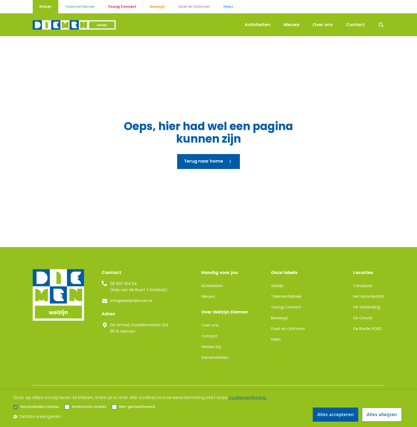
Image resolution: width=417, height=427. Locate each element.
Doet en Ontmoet (288, 328)
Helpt (276, 339)
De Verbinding (366, 307)
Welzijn (277, 285)
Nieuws (291, 25)
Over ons (322, 25)
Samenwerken (214, 357)
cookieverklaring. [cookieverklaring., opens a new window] (248, 397)
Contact (355, 25)
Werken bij (211, 346)
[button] (39, 407)
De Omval (362, 318)
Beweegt (279, 318)
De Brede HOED (367, 328)
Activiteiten (257, 25)
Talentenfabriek (286, 296)
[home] (74, 25)
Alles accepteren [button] (335, 414)
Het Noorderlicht (368, 296)
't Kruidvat (362, 285)
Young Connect (286, 307)
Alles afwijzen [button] (382, 414)
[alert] (208, 408)
